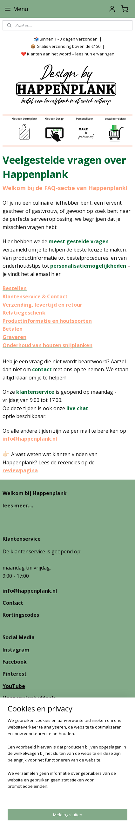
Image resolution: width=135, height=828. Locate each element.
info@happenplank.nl (30, 590)
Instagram (16, 649)
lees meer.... (18, 505)
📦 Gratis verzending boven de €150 (65, 46)
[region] (67, 759)
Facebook (15, 661)
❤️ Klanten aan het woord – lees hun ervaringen (67, 54)
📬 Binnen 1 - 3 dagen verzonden (66, 39)
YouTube (14, 686)
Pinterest (15, 673)
